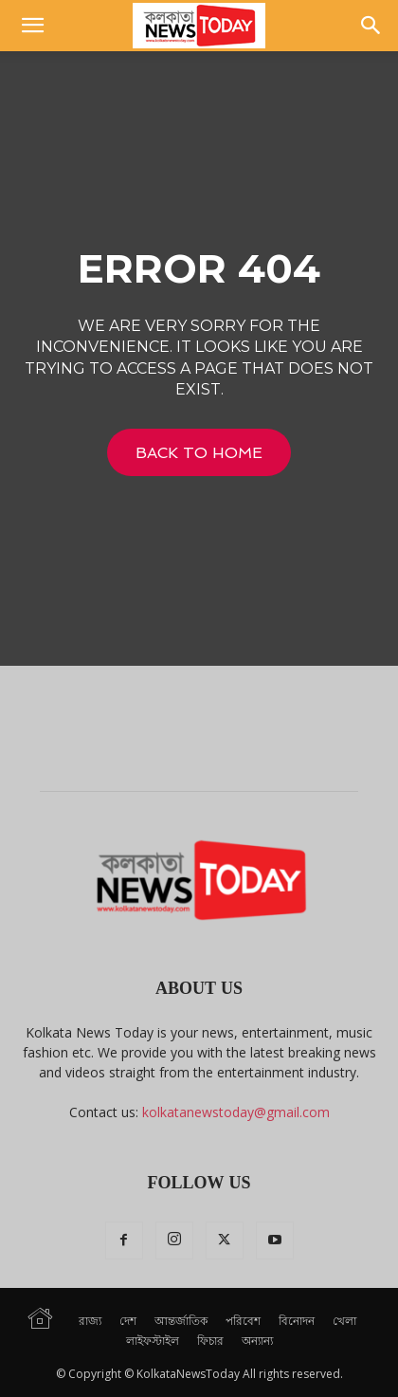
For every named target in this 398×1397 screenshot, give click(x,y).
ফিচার (210, 1341)
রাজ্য (90, 1321)
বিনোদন (297, 1321)
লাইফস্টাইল (152, 1341)
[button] (32, 25)
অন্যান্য (257, 1341)
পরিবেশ (243, 1321)
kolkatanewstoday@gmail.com (236, 1112)
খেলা (344, 1321)
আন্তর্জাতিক (181, 1321)
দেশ (127, 1321)
